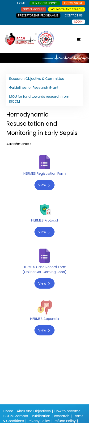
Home (8, 411)
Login (78, 22)
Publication (41, 416)
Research (61, 416)
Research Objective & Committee (36, 78)
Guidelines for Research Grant (33, 87)
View (44, 185)
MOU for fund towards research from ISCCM (39, 99)
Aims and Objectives (34, 411)
